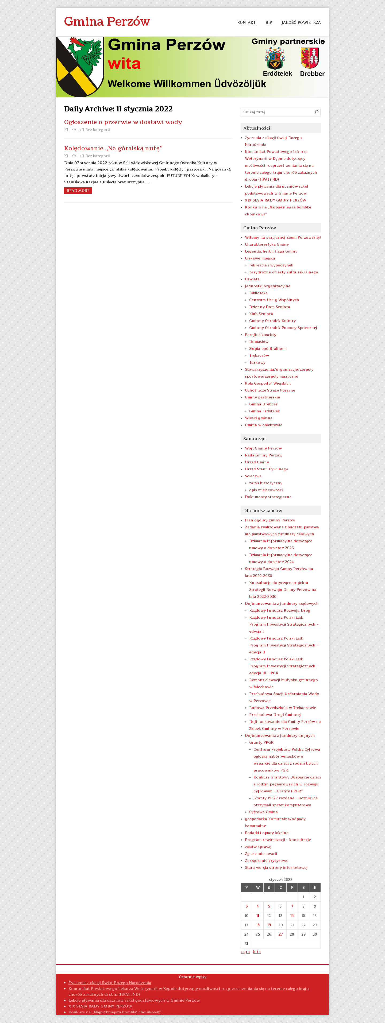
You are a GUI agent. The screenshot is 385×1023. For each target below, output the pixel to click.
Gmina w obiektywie (263, 425)
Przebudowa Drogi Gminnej (275, 714)
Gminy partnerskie (262, 397)
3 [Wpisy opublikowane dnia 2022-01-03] (246, 906)
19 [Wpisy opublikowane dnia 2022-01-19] (269, 925)
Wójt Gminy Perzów (263, 448)
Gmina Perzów (107, 22)
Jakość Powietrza (301, 22)
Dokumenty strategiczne (268, 497)
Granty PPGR (261, 742)
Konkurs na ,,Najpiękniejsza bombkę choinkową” (114, 1012)
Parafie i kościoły (260, 334)
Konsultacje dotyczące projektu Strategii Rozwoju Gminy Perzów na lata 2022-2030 (282, 589)
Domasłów (258, 341)
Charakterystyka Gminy (267, 244)
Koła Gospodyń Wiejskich (268, 383)
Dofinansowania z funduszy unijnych (280, 735)
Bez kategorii (97, 129)
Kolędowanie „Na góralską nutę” (113, 148)
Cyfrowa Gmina (263, 812)
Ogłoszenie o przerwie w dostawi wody (123, 121)
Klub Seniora (261, 314)
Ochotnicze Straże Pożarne (270, 390)
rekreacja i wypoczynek (271, 265)
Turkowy (257, 362)
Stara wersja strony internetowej (276, 867)
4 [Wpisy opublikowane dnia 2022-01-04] (258, 906)
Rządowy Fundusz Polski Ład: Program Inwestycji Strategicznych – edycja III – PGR (284, 666)
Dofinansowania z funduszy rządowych (282, 603)
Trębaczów (259, 355)
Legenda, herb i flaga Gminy (271, 251)
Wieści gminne (258, 418)
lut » (257, 952)
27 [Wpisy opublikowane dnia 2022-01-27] (281, 934)
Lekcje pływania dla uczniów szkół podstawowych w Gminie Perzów (134, 1000)
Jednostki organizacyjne (267, 286)
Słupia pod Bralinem (268, 348)
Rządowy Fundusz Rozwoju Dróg (279, 610)
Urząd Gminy (257, 462)
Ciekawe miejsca (260, 258)
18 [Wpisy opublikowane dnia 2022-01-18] (258, 925)
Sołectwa (253, 476)
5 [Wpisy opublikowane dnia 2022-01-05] (269, 906)
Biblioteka (258, 293)
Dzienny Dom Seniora (269, 307)
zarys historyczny (265, 483)
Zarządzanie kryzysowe (266, 860)
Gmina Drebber (263, 404)
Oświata (252, 279)
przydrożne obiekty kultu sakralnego (283, 272)
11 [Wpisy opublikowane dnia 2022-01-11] (257, 915)
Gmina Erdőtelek (264, 411)
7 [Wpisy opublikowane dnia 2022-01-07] (292, 906)
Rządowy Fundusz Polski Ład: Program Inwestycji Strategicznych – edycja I (284, 624)
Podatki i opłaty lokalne (266, 833)
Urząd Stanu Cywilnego (266, 469)
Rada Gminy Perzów (263, 455)
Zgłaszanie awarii (261, 853)
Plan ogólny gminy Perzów (270, 520)
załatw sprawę (258, 846)
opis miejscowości (266, 490)
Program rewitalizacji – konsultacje (278, 840)
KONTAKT (246, 22)
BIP (268, 22)
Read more (78, 190)
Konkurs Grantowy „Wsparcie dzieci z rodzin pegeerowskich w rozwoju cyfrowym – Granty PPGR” (287, 784)
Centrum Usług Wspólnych (274, 300)
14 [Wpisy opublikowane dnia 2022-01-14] (292, 915)
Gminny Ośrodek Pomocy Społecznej (283, 328)
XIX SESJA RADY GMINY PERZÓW (275, 200)
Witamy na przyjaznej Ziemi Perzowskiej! (283, 237)
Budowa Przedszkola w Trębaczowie (282, 708)
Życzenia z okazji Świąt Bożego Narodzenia (109, 982)
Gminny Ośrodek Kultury (272, 321)
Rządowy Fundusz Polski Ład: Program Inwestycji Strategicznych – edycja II (284, 645)
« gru (245, 952)
